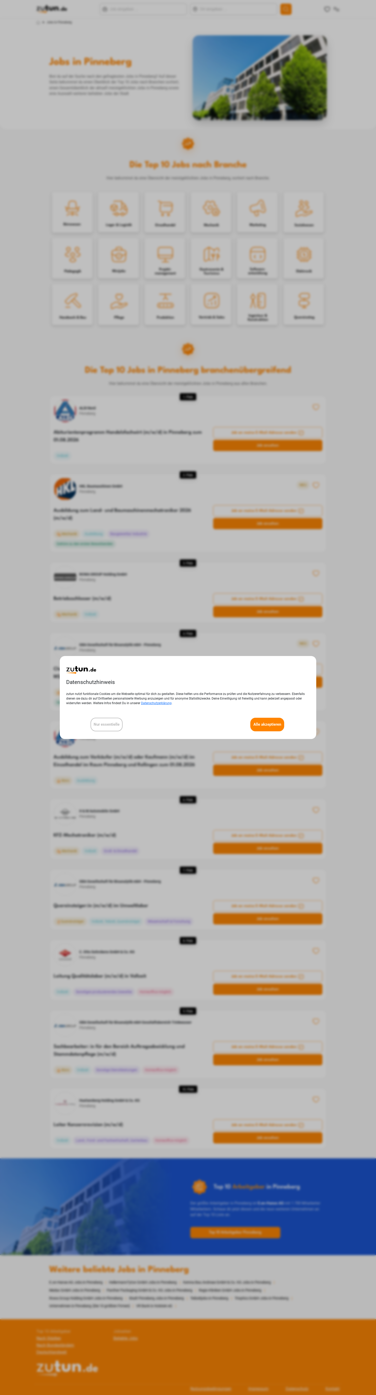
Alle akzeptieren (267, 724)
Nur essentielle (107, 724)
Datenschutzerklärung (156, 703)
